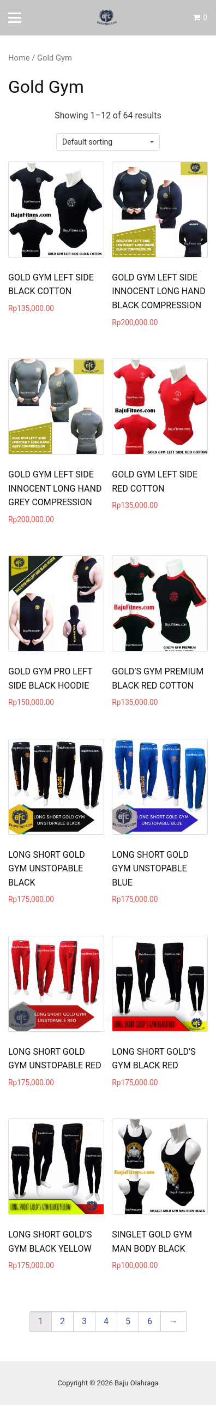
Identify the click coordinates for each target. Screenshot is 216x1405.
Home (19, 58)
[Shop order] (108, 142)
